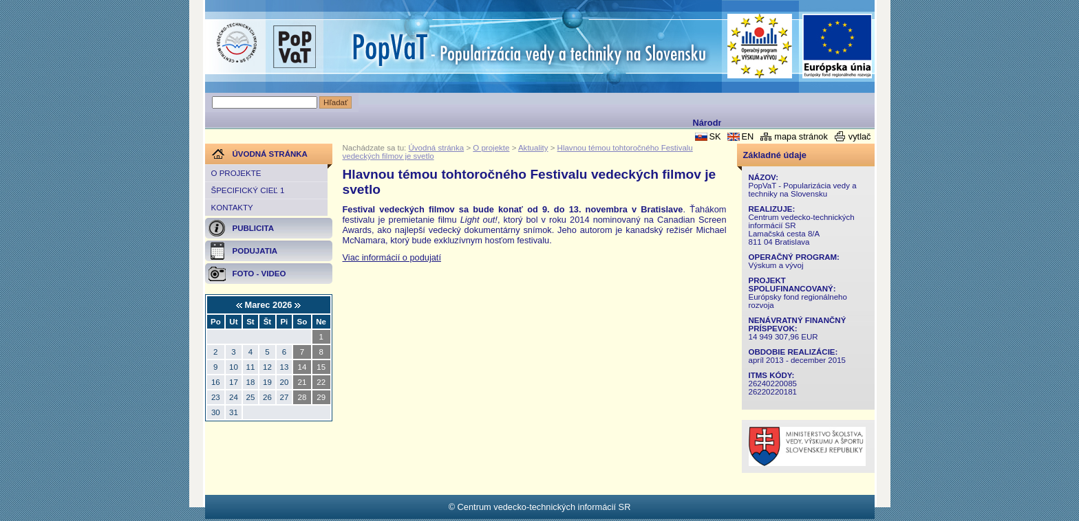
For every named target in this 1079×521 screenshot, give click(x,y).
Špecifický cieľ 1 (248, 190)
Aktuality (533, 148)
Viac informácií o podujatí (392, 257)
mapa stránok (801, 136)
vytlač (859, 136)
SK (714, 136)
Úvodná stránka (436, 148)
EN (747, 136)
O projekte (236, 173)
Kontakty (232, 207)
